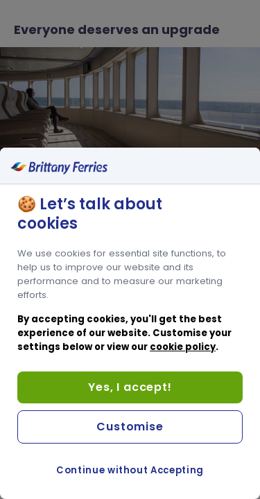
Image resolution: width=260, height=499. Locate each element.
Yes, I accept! (129, 387)
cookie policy (183, 346)
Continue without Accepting (130, 470)
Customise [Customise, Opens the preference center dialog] (129, 427)
